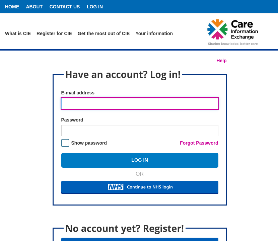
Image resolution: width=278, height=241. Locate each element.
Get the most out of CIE (104, 33)
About (34, 6)
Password (72, 120)
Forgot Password (199, 143)
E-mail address (78, 92)
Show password (89, 143)
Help (221, 60)
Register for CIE (54, 33)
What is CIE (18, 33)
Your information (154, 33)
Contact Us (65, 6)
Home (12, 6)
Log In (95, 6)
